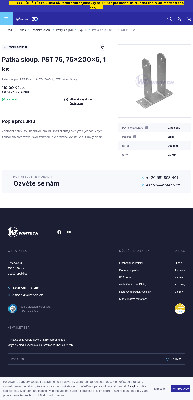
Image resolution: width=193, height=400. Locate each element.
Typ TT (82, 30)
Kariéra (179, 277)
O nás (178, 263)
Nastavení (161, 388)
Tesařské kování (41, 30)
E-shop (22, 30)
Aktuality (180, 270)
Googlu (131, 386)
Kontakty (180, 284)
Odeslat (173, 359)
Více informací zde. (169, 3)
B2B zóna (125, 277)
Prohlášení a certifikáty (132, 284)
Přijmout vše (180, 388)
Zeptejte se (76, 103)
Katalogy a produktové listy (135, 291)
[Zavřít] (189, 6)
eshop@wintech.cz (163, 185)
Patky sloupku (64, 30)
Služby (179, 291)
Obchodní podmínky (131, 263)
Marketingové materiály (133, 298)
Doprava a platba (129, 270)
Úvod (9, 30)
